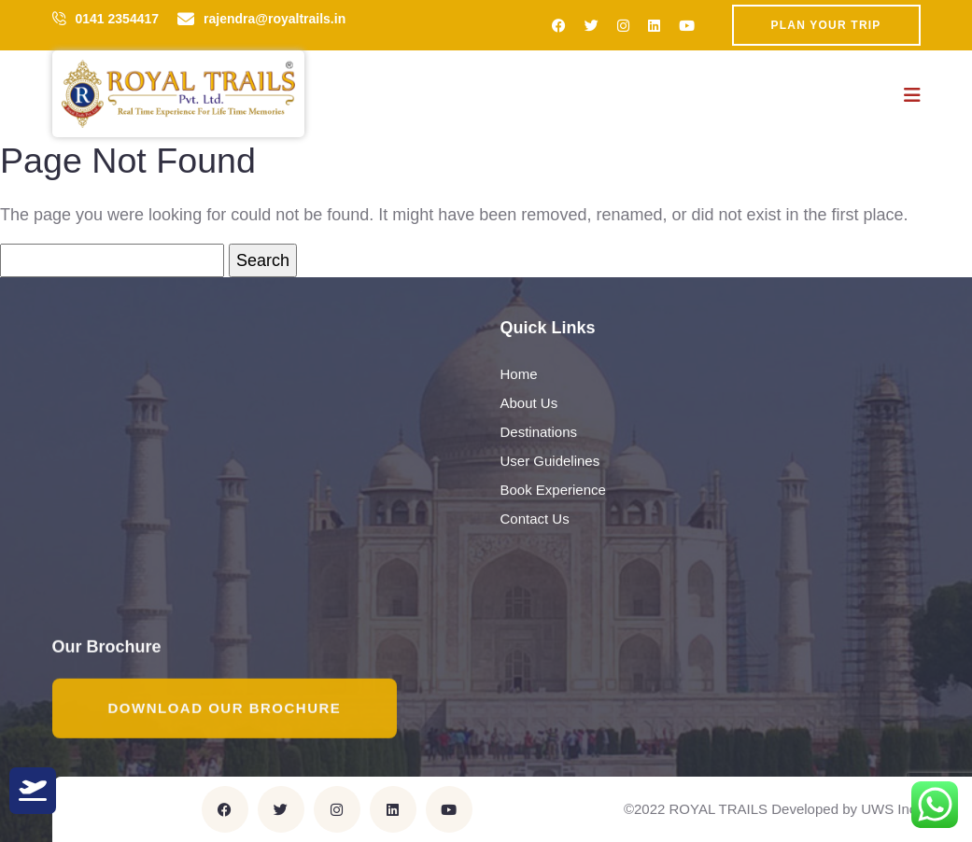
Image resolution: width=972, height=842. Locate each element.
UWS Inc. (890, 809)
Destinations (539, 433)
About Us (529, 404)
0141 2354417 (118, 18)
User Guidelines (550, 462)
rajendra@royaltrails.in (274, 18)
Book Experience (553, 490)
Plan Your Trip (826, 25)
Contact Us (535, 519)
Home (519, 375)
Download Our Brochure (225, 709)
